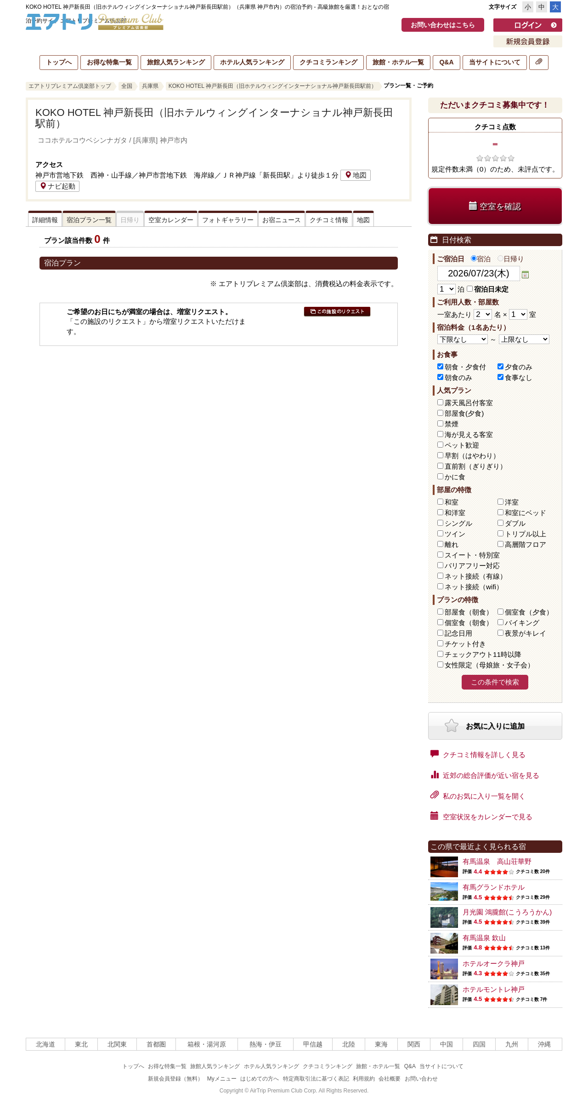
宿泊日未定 (488, 289)
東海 (381, 1044)
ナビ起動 (57, 186)
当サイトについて (494, 62)
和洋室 (455, 513)
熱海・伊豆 (265, 1044)
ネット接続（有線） (476, 576)
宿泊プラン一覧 (89, 220)
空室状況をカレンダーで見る (481, 816)
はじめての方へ (259, 1078)
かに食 (455, 477)
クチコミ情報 (329, 220)
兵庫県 (150, 86)
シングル (458, 523)
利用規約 (364, 1078)
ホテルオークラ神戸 (494, 963)
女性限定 (489, 665)
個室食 (529, 612)
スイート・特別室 (472, 555)
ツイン (455, 534)
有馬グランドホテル (494, 887)
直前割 (476, 466)
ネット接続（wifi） (474, 587)
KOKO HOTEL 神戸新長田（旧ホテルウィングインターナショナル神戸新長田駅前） (273, 86)
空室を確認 (495, 206)
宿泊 (481, 259)
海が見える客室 (469, 434)
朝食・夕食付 (465, 367)
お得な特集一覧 (109, 62)
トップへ (59, 62)
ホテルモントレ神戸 (494, 989)
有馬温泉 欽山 (484, 938)
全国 (126, 86)
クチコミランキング (328, 62)
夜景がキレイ (525, 633)
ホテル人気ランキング (252, 62)
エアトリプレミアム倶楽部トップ (69, 86)
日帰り (511, 259)
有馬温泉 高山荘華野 (497, 861)
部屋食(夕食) (464, 413)
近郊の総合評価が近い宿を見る (484, 774)
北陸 (348, 1044)
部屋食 (469, 612)
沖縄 (544, 1044)
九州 (511, 1044)
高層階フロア (525, 544)
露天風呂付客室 (469, 403)
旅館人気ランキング (176, 62)
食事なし (518, 377)
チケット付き (465, 644)
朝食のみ (458, 377)
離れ (451, 544)
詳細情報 (45, 220)
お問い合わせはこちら (443, 25)
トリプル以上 (525, 534)
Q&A (446, 62)
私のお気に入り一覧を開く (478, 795)
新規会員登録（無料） (175, 1078)
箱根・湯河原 (206, 1044)
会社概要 (390, 1078)
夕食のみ (518, 367)
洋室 (512, 502)
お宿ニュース (281, 220)
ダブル (515, 523)
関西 (413, 1044)
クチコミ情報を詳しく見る (478, 754)
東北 (81, 1044)
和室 (451, 502)
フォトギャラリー (228, 220)
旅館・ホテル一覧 (398, 62)
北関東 (117, 1044)
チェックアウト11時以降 (483, 654)
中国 (446, 1044)
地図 (356, 175)
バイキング (522, 623)
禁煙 (451, 424)
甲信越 (312, 1044)
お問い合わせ (421, 1078)
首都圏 (156, 1044)
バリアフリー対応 (472, 565)
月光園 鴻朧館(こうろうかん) (507, 912)
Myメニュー (222, 1078)
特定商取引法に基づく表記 (316, 1078)
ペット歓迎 (462, 445)
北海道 (45, 1044)
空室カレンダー (170, 220)
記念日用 (458, 633)
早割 (472, 456)
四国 (479, 1044)
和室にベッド (525, 513)
